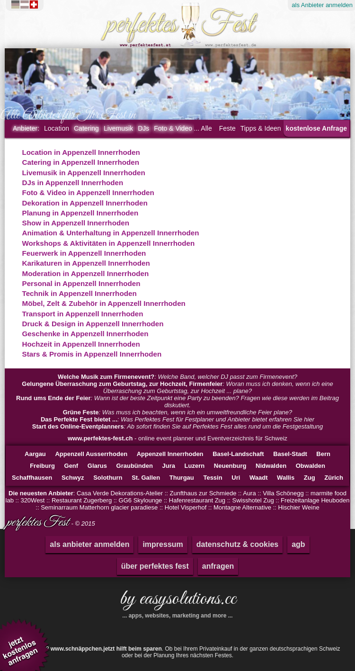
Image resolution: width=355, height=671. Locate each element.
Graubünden (134, 465)
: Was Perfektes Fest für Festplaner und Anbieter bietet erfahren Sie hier (177, 419)
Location (56, 128)
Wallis (285, 477)
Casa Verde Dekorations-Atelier (120, 493)
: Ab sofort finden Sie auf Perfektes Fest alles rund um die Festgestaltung (177, 426)
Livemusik (118, 128)
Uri (235, 477)
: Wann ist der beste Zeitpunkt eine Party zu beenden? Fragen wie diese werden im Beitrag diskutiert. (177, 401)
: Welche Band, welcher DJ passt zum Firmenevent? (177, 376)
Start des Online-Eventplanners (78, 426)
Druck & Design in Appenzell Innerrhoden (93, 324)
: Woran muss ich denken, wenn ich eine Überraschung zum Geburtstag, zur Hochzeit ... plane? (177, 387)
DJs (143, 128)
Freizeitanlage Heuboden (315, 500)
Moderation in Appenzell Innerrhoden (85, 273)
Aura (249, 493)
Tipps (260, 128)
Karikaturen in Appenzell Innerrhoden (86, 263)
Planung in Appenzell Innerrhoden (80, 213)
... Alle (203, 128)
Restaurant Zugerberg (82, 500)
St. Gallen (146, 477)
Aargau (35, 453)
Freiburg (42, 465)
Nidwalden (271, 465)
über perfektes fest (155, 566)
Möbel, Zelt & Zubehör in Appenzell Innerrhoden (104, 303)
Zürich (333, 477)
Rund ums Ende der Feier (53, 398)
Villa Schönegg (283, 493)
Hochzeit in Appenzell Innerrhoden (81, 344)
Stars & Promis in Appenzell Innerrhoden (92, 354)
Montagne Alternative (242, 507)
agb (298, 544)
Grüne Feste (81, 412)
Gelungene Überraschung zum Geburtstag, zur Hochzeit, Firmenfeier (122, 383)
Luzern (195, 465)
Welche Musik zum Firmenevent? (106, 376)
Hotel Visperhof (186, 507)
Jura (168, 465)
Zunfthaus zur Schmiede (203, 493)
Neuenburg (230, 465)
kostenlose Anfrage (316, 128)
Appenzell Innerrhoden (170, 453)
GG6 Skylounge (140, 500)
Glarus (97, 465)
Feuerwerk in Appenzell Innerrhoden (84, 253)
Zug (309, 477)
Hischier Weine (298, 507)
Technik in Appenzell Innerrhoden (79, 293)
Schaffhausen (32, 477)
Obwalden (310, 465)
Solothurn (107, 477)
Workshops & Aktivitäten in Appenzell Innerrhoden (108, 243)
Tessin (212, 477)
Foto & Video (173, 128)
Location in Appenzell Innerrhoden (81, 152)
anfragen (218, 566)
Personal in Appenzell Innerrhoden (81, 283)
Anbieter (26, 128)
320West (32, 500)
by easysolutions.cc (177, 602)
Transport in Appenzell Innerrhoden (82, 314)
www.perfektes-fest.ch (100, 438)
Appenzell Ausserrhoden (91, 453)
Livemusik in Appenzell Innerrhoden (83, 173)
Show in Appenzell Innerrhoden (75, 223)
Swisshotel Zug (253, 500)
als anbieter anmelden (89, 544)
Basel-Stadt (290, 453)
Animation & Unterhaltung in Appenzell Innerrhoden (110, 233)
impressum (162, 544)
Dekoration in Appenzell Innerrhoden (85, 203)
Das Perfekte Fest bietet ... (79, 419)
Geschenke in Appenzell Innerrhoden (85, 334)
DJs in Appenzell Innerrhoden (73, 183)
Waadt (258, 477)
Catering (86, 128)
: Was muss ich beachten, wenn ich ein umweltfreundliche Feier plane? (178, 412)
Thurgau (181, 477)
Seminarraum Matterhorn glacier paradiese (99, 507)
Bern (323, 453)
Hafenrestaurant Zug (197, 500)
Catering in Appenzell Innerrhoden (81, 162)
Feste (227, 128)
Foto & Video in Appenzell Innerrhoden (88, 192)
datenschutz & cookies (237, 544)
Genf (71, 465)
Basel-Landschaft (238, 453)
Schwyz (73, 477)
